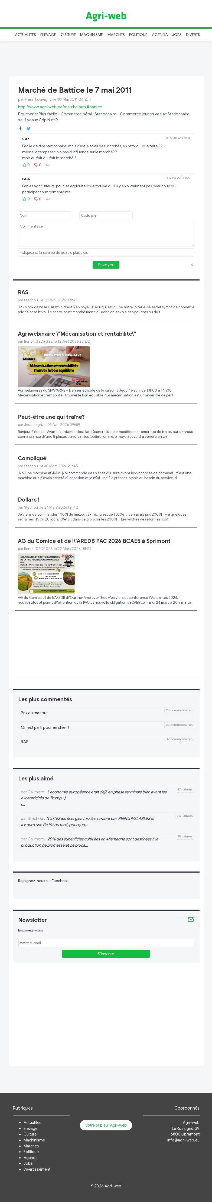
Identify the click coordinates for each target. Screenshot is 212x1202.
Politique (138, 34)
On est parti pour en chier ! (45, 727)
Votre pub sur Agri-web (106, 1125)
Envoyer (105, 264)
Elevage (48, 34)
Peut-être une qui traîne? (51, 417)
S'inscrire (106, 953)
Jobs (177, 34)
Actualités (25, 34)
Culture (68, 34)
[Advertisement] (106, 58)
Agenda (160, 34)
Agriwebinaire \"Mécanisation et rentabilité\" (77, 333)
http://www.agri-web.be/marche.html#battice (60, 107)
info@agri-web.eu (183, 1140)
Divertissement (37, 1169)
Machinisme (91, 34)
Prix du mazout (34, 712)
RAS (23, 292)
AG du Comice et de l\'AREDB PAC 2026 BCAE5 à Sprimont (94, 541)
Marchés (116, 34)
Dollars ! (28, 499)
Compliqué (32, 458)
